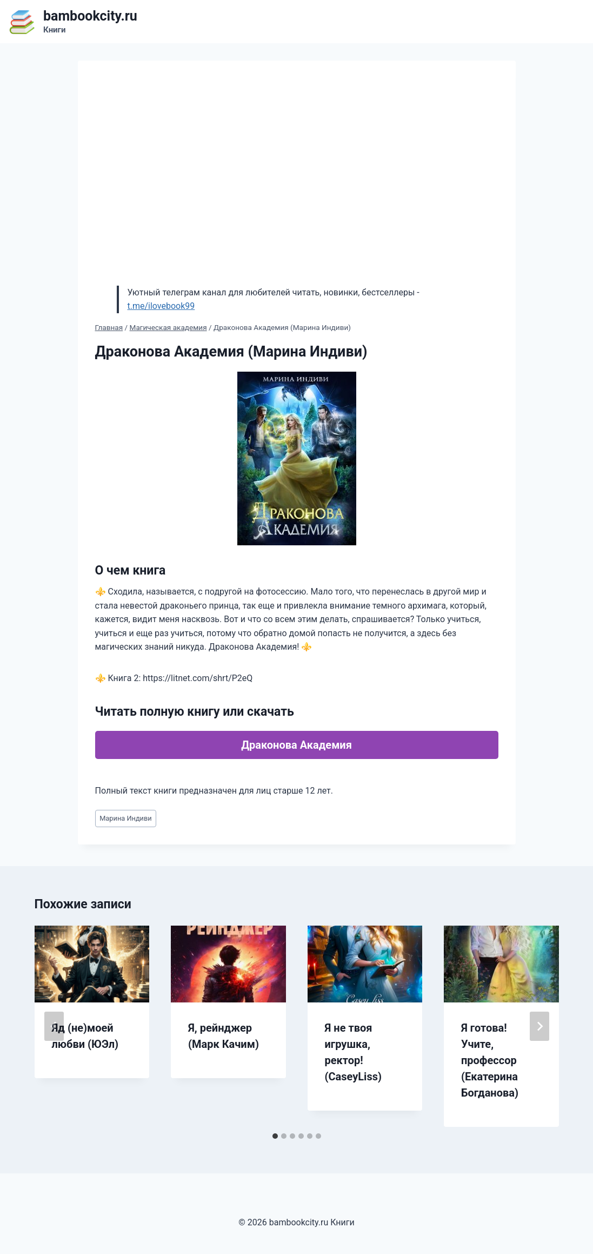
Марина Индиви (125, 818)
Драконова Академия (296, 744)
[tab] (275, 1136)
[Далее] (539, 1026)
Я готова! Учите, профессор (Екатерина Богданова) (489, 1060)
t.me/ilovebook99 (161, 306)
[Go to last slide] (54, 1026)
